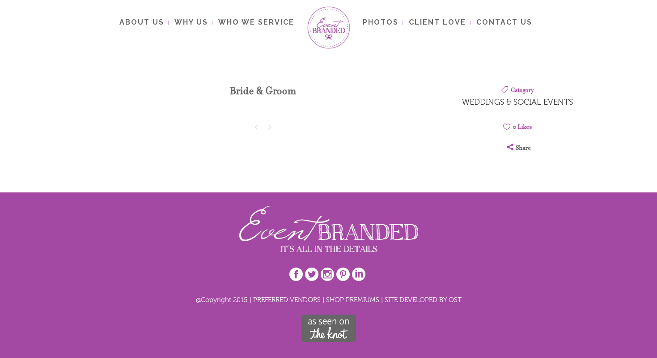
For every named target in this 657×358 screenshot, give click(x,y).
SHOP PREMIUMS (352, 299)
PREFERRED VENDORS (287, 299)
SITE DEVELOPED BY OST (423, 299)
